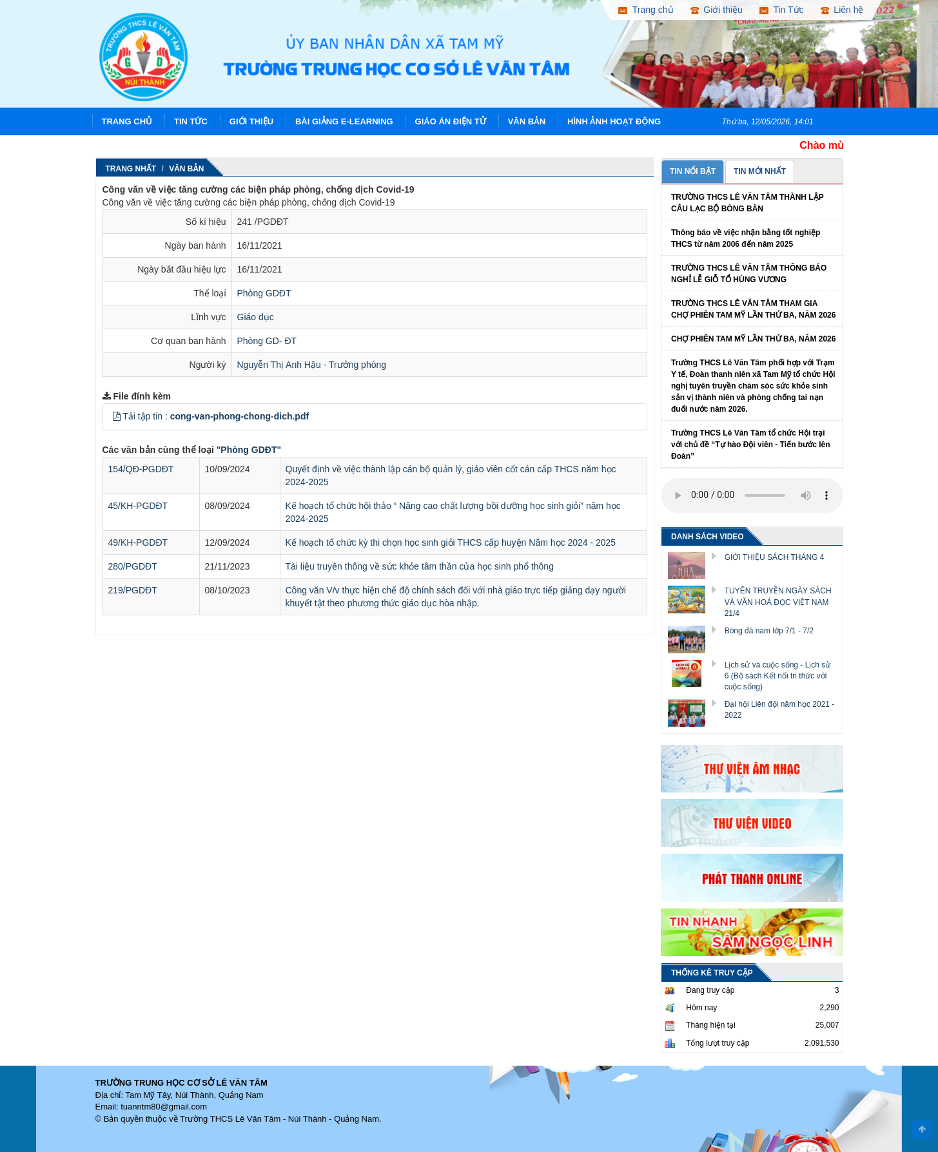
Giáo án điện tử (450, 121)
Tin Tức (191, 121)
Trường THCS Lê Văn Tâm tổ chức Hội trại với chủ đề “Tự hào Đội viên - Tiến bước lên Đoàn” (750, 444)
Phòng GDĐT (264, 293)
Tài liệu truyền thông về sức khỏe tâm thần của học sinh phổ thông (420, 566)
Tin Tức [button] (781, 10)
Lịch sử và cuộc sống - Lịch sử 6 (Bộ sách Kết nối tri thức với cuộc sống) (778, 675)
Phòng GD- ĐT (267, 341)
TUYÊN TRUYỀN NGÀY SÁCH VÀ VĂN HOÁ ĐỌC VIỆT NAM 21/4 (778, 601)
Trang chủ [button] (645, 10)
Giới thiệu (251, 121)
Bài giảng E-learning (344, 121)
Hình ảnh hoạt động (614, 121)
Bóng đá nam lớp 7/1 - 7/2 (769, 630)
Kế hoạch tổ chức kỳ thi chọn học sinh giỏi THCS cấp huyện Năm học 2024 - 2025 (451, 542)
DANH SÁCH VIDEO (707, 536)
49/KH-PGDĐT (138, 542)
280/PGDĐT (132, 566)
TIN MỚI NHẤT (760, 171)
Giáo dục (255, 317)
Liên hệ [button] (842, 10)
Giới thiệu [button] (716, 10)
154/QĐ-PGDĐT (141, 469)
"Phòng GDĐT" (249, 450)
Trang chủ (127, 121)
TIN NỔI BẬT (693, 171)
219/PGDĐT (132, 590)
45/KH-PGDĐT (138, 506)
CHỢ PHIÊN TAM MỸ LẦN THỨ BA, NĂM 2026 (753, 338)
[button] (117, 416)
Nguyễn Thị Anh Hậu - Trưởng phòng (312, 365)
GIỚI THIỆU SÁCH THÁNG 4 (775, 557)
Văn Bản (527, 121)
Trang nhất (131, 168)
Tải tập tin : (215, 416)
